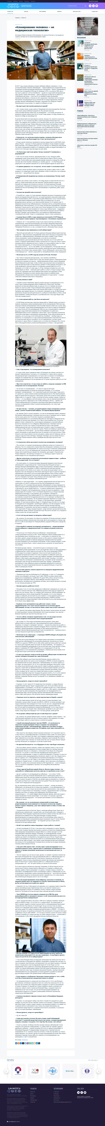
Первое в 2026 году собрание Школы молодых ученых (89, 104)
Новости (10, 11)
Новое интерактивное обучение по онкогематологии (87, 132)
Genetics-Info (18, 24)
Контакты (33, 1)
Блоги (26, 11)
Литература (76, 11)
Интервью (42, 11)
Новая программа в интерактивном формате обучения (87, 139)
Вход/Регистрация (93, 1)
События (95, 11)
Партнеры (26, 1)
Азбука (59, 11)
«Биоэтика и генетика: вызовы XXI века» (87, 145)
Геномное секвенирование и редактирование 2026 (90, 57)
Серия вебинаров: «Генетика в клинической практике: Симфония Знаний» (87, 117)
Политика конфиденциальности (62, 1102)
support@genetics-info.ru (13, 1121)
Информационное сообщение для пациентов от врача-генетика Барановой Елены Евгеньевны (86, 125)
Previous (6, 1071)
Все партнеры (93, 1060)
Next (98, 1071)
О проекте (9, 1)
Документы (57, 1098)
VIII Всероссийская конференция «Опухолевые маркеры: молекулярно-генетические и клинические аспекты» (91, 80)
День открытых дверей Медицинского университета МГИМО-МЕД (91, 93)
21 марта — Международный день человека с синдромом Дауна (90, 68)
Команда (15, 1)
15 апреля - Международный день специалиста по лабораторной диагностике (90, 45)
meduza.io (25, 1040)
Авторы (21, 1)
